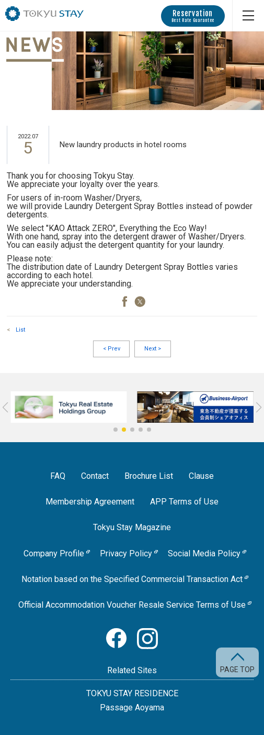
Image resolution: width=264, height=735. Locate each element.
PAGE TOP (237, 669)
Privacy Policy (126, 553)
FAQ (57, 476)
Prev (111, 348)
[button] (115, 429)
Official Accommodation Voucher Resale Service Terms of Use (132, 605)
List (20, 329)
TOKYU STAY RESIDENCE (132, 693)
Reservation (192, 16)
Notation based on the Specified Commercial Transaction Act (132, 579)
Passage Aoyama (132, 707)
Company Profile (54, 553)
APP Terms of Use (184, 502)
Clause (201, 476)
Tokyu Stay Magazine (132, 527)
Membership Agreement (89, 502)
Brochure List (148, 476)
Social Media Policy (204, 553)
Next (152, 348)
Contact (95, 476)
